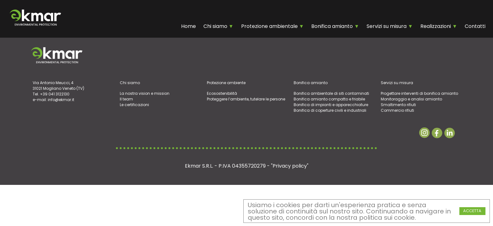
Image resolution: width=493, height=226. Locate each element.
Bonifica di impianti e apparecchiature (331, 104)
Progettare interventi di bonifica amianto (419, 93)
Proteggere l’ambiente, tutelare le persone (246, 99)
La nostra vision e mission (144, 93)
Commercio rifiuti (397, 110)
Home (188, 26)
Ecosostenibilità (222, 93)
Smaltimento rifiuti (398, 104)
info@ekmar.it (61, 99)
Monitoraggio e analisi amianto (411, 99)
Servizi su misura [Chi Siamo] (387, 26)
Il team (126, 99)
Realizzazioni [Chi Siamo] (436, 26)
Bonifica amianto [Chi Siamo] (332, 26)
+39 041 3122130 (54, 94)
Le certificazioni (134, 104)
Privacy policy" (290, 166)
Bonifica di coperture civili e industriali (330, 110)
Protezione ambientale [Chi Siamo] (270, 26)
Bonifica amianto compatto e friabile (329, 99)
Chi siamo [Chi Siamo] (216, 26)
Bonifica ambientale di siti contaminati (331, 93)
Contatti (475, 26)
